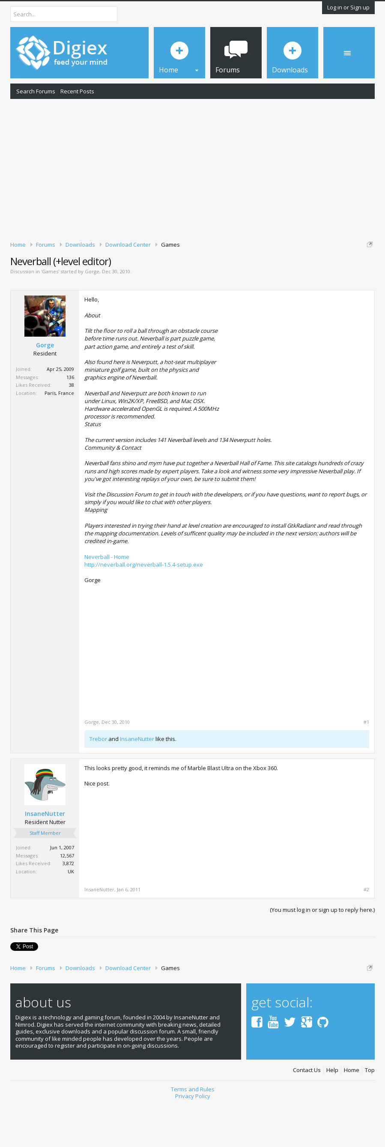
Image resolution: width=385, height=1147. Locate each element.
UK (71, 915)
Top (370, 1114)
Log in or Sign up (348, 7)
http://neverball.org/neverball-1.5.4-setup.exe (143, 608)
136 (70, 421)
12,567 (67, 899)
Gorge (92, 315)
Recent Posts (77, 91)
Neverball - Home (106, 600)
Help (332, 1114)
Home (351, 1114)
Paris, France (59, 436)
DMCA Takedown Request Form (244, 277)
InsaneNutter (137, 783)
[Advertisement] (192, 168)
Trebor (98, 783)
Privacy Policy (192, 1140)
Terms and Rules (193, 1133)
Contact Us (307, 1114)
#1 (366, 766)
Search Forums (35, 91)
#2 (366, 934)
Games (50, 315)
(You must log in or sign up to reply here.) (322, 954)
